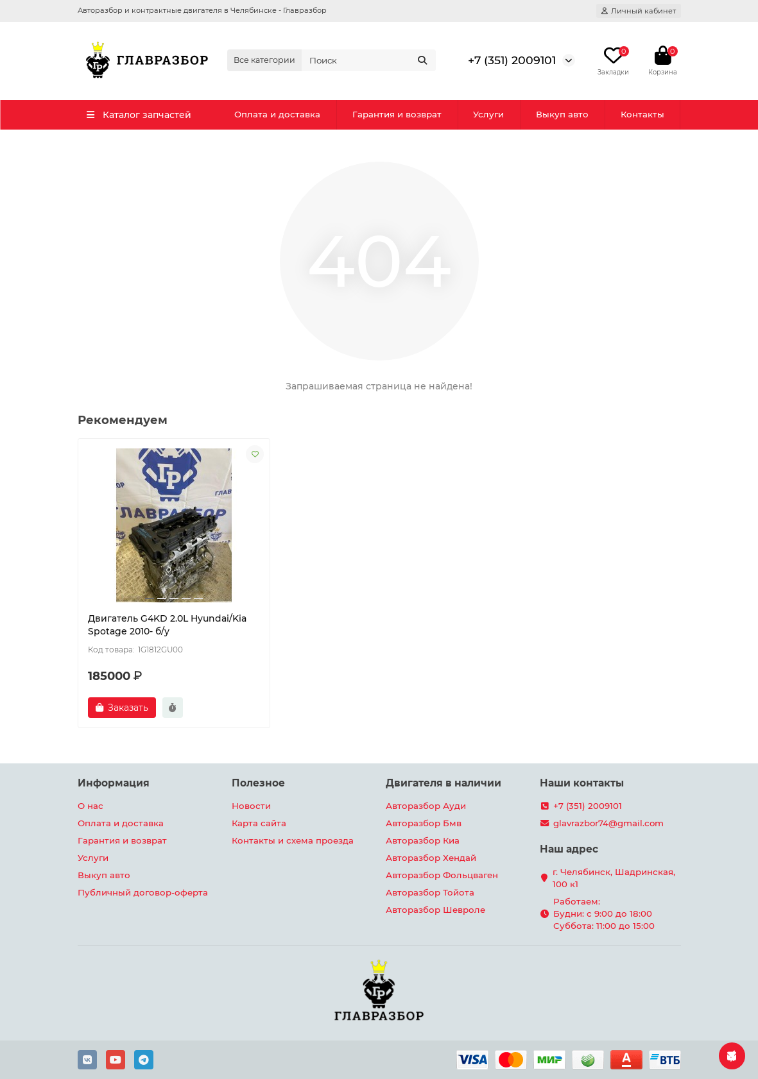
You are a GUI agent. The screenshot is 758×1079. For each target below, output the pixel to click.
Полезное (258, 783)
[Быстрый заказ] (172, 707)
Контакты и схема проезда (293, 840)
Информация (114, 783)
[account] (638, 11)
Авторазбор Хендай (431, 858)
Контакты (642, 114)
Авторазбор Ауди (426, 806)
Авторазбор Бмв (423, 823)
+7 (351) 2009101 (512, 60)
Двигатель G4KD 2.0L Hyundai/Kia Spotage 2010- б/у (167, 625)
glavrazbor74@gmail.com (608, 823)
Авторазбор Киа (423, 840)
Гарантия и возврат (397, 114)
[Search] (368, 60)
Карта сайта (259, 823)
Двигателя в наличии (443, 783)
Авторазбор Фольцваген (442, 875)
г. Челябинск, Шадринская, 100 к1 (614, 878)
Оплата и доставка (277, 114)
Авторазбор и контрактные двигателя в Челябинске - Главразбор (202, 10)
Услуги (488, 114)
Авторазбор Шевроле (435, 910)
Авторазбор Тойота (430, 892)
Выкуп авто (562, 114)
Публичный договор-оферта (143, 892)
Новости (251, 806)
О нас (90, 806)
